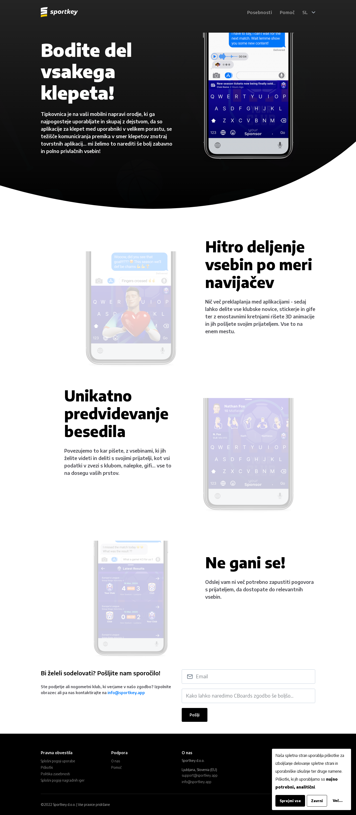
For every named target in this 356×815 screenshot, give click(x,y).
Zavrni (317, 801)
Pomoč (287, 12)
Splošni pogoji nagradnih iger (63, 780)
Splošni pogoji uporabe (58, 761)
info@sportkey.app (126, 696)
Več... (338, 800)
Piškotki (47, 767)
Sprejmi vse (290, 801)
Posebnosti (259, 12)
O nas (115, 761)
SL (305, 12)
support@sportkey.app (200, 775)
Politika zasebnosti (55, 774)
